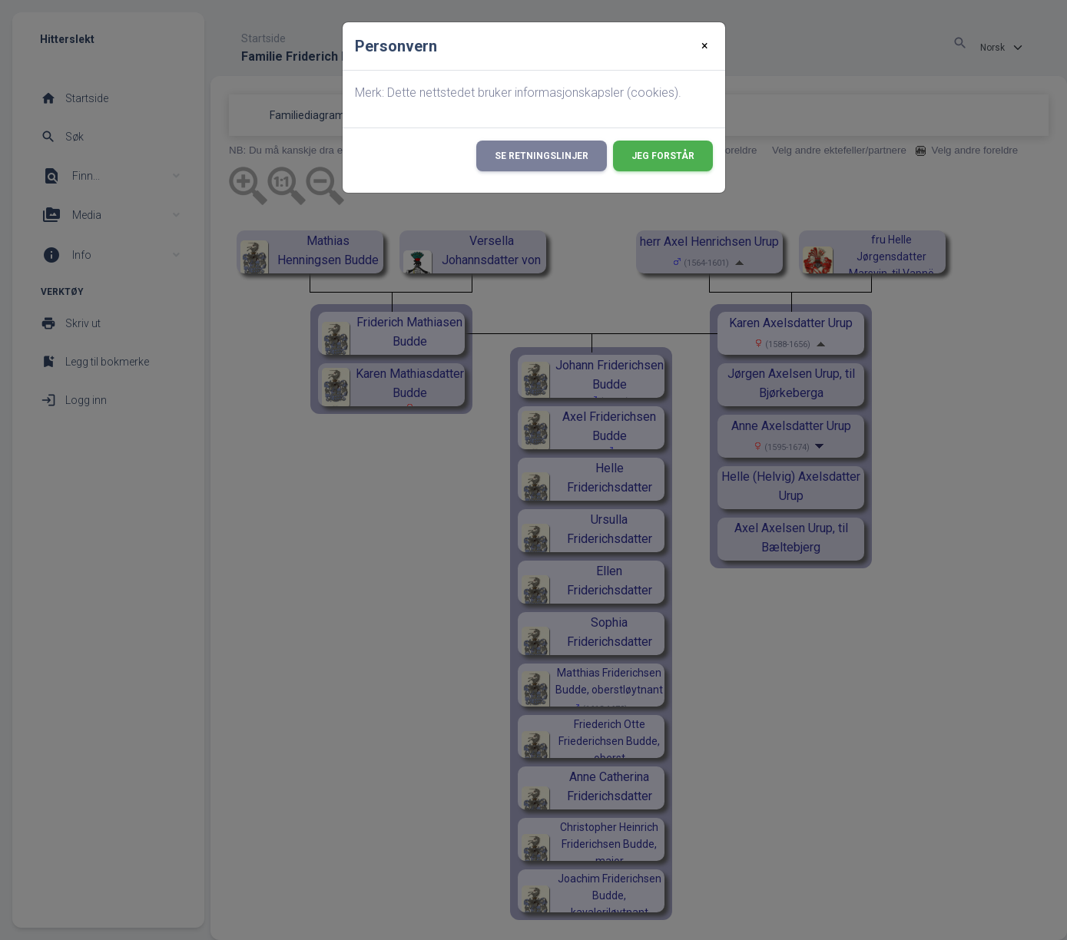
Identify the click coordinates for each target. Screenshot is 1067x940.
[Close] (705, 46)
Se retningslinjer (541, 156)
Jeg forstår (662, 156)
